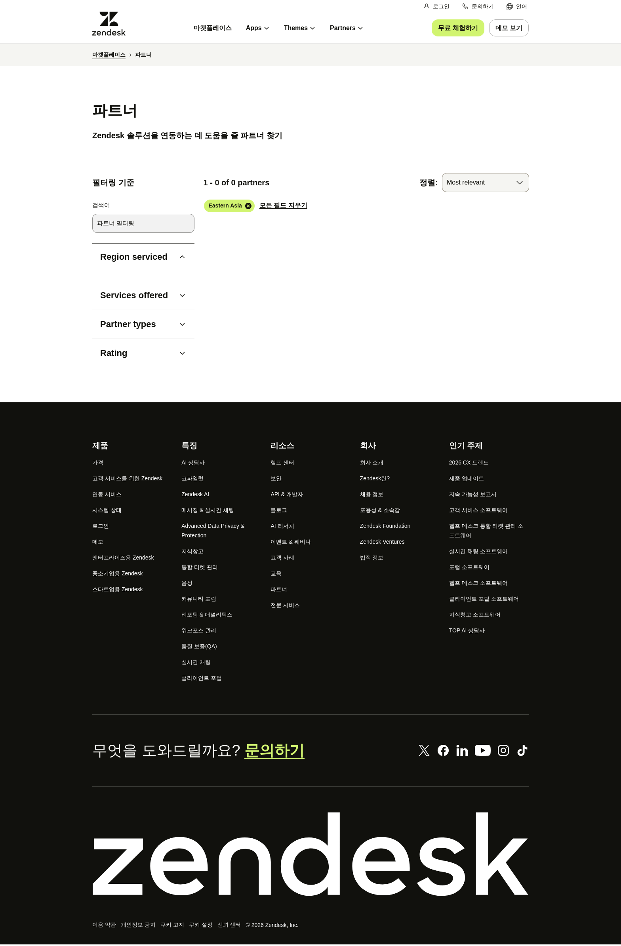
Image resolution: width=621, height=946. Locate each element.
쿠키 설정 (199, 926)
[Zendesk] (310, 855)
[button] (136, 257)
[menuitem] (517, 6)
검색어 (101, 205)
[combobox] (485, 182)
